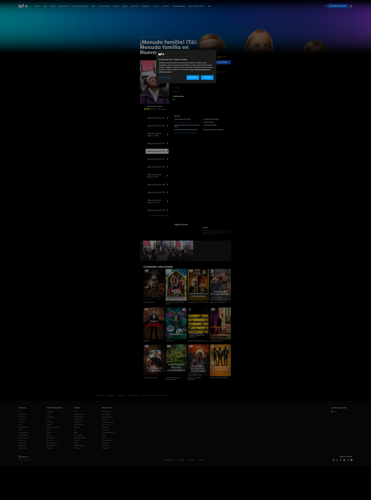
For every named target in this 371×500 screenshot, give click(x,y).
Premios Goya (49, 440)
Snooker (76, 443)
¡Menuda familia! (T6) (156, 151)
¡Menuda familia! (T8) (156, 167)
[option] (150, 251)
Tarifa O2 (104, 437)
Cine (45, 6)
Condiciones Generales (108, 422)
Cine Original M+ (23, 414)
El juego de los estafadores (219, 378)
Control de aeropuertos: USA (197, 341)
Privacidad (191, 460)
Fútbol (52, 6)
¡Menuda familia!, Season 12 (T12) (154, 201)
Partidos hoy (77, 448)
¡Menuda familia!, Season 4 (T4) (154, 134)
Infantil (116, 6)
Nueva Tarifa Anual (106, 440)
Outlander (49, 424)
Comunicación (105, 445)
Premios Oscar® (50, 437)
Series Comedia (22, 440)
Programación (105, 448)
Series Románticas (23, 435)
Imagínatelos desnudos (210, 125)
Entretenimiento (23, 448)
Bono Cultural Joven (196, 6)
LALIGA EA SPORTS (78, 417)
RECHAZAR (193, 77)
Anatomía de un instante (52, 427)
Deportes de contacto (79, 437)
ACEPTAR (207, 77)
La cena (48, 414)
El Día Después (78, 422)
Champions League (79, 414)
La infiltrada (49, 422)
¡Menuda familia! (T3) (156, 126)
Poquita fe (49, 432)
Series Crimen (22, 443)
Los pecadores (50, 417)
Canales (166, 6)
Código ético (105, 427)
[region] (186, 66)
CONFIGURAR (165, 77)
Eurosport (76, 440)
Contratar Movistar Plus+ (108, 432)
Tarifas (103, 435)
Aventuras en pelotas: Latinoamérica (173, 378)
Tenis (93, 6)
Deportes (134, 6)
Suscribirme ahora (338, 6)
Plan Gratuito (105, 430)
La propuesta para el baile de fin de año (185, 129)
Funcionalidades (179, 6)
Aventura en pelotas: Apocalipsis (194, 378)
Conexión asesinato (216, 341)
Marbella (48, 435)
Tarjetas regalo (106, 443)
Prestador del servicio (168, 460)
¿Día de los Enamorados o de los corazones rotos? (186, 125)
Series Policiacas (23, 437)
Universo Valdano (78, 424)
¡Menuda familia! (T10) (156, 185)
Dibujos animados (50, 443)
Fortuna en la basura (150, 378)
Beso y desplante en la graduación (213, 129)
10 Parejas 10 (170, 341)
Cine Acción (21, 422)
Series (37, 6)
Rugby (125, 6)
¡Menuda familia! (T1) (156, 118)
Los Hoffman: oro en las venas (198, 302)
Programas (146, 6)
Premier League (78, 419)
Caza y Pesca (49, 448)
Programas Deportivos (52, 445)
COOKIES (201, 460)
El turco (48, 430)
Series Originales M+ (24, 432)
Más (209, 6)
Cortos (156, 6)
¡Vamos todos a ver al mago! (182, 119)
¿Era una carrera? (208, 122)
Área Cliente (105, 419)
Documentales (104, 6)
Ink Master (146, 341)
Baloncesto (63, 6)
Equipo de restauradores (218, 302)
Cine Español (22, 417)
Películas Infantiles (23, 427)
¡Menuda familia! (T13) (156, 210)
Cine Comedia (22, 419)
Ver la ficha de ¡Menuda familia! (159, 215)
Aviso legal (181, 460)
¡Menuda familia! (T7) (156, 159)
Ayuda (334, 411)
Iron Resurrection (149, 302)
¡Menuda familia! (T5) (156, 143)
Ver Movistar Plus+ (106, 411)
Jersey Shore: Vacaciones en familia (175, 303)
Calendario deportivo (80, 6)
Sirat (47, 419)
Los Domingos (49, 411)
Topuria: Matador (78, 435)
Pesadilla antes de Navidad (211, 119)
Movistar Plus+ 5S (106, 424)
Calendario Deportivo (79, 445)
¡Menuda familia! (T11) (156, 192)
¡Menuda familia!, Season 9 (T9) (154, 175)
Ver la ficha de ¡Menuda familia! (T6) (185, 133)
